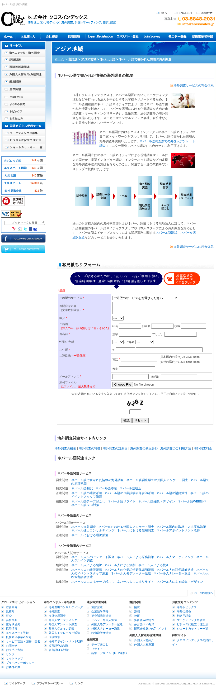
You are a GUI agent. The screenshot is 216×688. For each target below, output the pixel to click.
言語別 (72, 59)
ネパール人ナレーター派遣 (172, 573)
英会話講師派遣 (101, 615)
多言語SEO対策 (59, 650)
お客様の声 (24, 118)
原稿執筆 (54, 637)
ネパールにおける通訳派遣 (89, 535)
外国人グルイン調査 (61, 628)
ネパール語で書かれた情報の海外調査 (97, 480)
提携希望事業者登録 (19, 637)
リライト (97, 648)
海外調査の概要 (65, 448)
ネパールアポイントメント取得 (178, 530)
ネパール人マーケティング (175, 557)
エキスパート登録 (127, 36)
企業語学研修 (99, 611)
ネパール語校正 (130, 488)
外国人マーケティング (63, 620)
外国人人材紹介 (144, 640)
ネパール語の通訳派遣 (86, 493)
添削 (137, 611)
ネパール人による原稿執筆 (135, 557)
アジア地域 (88, 59)
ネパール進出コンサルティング (92, 530)
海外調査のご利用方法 (175, 448)
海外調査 (54, 611)
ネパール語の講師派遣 (172, 493)
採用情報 (74, 36)
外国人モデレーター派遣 (64, 633)
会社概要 (51, 36)
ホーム (59, 59)
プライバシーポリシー (20, 662)
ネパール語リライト (122, 501)
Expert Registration (100, 36)
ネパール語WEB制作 (192, 501)
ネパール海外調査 (83, 527)
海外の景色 (184, 611)
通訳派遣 (97, 607)
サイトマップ (14, 658)
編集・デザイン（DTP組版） (109, 653)
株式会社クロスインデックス (58, 18)
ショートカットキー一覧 (24, 147)
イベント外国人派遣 (104, 620)
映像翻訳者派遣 (101, 633)
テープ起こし (99, 644)
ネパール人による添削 (120, 565)
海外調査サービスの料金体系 (192, 85)
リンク (10, 654)
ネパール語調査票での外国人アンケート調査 (157, 480)
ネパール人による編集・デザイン (180, 581)
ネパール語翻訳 (166, 232)
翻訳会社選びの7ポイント (150, 628)
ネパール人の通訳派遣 (86, 570)
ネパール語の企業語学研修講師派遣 (129, 493)
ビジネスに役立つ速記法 (24, 140)
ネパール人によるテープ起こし (92, 581)
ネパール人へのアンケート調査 (92, 557)
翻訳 (137, 607)
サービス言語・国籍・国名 (23, 641)
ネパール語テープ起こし (88, 501)
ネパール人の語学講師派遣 (175, 570)
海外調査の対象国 (115, 448)
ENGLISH (183, 12)
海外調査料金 (203, 448)
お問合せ (204, 12)
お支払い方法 (14, 650)
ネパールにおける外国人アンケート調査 (126, 527)
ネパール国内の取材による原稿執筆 (181, 527)
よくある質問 (24, 104)
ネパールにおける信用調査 (135, 530)
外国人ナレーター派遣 (105, 628)
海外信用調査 (57, 615)
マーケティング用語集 (24, 133)
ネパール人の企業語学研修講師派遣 (129, 570)
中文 (162, 12)
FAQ (9, 615)
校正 (137, 615)
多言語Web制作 (59, 645)
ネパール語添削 (106, 488)
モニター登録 (177, 36)
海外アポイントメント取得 (66, 641)
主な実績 (24, 90)
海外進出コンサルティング (66, 607)
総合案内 (11, 607)
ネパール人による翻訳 (86, 565)
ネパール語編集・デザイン (156, 501)
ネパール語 (107, 59)
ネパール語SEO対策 (85, 505)
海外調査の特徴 (89, 448)
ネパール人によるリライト (135, 581)
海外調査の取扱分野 (144, 448)
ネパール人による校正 (153, 565)
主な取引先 (24, 97)
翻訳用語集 (184, 615)
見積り (27, 36)
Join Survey (152, 36)
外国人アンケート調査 (63, 624)
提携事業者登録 (202, 36)
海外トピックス (24, 111)
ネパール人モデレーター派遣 (131, 573)
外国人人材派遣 (144, 644)
